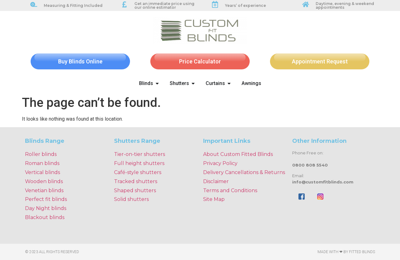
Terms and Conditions (230, 190)
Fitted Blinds (362, 252)
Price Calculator (200, 61)
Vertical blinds (42, 172)
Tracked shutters (135, 181)
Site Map (214, 199)
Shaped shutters (135, 190)
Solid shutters (131, 199)
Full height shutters (139, 163)
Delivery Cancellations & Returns (244, 172)
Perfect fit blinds (46, 199)
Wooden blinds (44, 181)
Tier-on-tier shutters (139, 154)
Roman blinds (42, 163)
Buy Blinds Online (80, 61)
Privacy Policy (220, 163)
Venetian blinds (44, 190)
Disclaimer (216, 181)
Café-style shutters (137, 172)
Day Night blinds (45, 208)
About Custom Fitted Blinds (238, 154)
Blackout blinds (44, 217)
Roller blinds (41, 154)
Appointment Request (320, 61)
